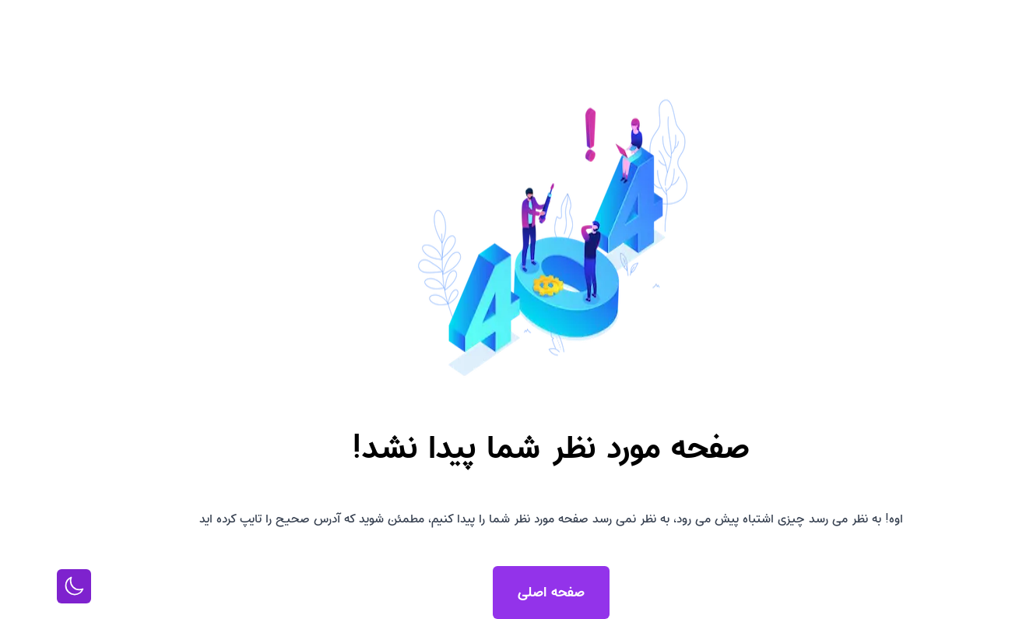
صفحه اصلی (509, 592)
